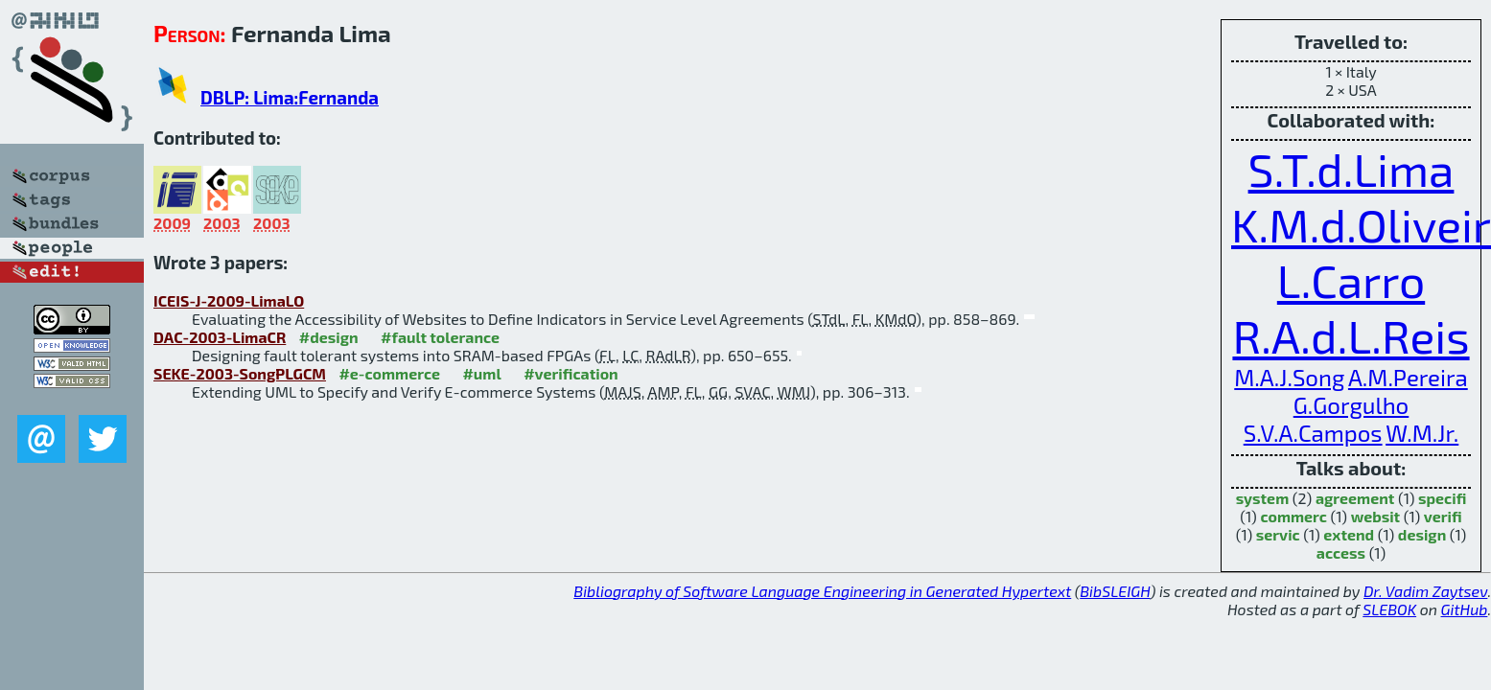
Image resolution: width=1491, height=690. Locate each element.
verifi (1443, 516)
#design (329, 337)
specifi (1442, 498)
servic (1278, 534)
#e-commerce (389, 373)
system (1263, 498)
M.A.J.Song (1289, 377)
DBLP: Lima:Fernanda (289, 97)
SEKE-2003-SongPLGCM (239, 373)
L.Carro (1351, 280)
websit (1376, 516)
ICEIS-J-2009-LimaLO (228, 300)
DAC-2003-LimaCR (219, 337)
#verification (571, 373)
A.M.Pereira (1408, 377)
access (1340, 552)
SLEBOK (1389, 609)
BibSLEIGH (1115, 591)
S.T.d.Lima (1351, 168)
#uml (481, 373)
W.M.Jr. (1422, 433)
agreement (1355, 498)
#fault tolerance (440, 337)
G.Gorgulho (1351, 405)
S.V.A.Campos (1313, 433)
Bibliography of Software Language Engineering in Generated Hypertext (822, 591)
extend (1348, 534)
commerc (1293, 516)
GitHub (1464, 609)
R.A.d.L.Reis (1350, 335)
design (1422, 534)
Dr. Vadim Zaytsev (1425, 591)
